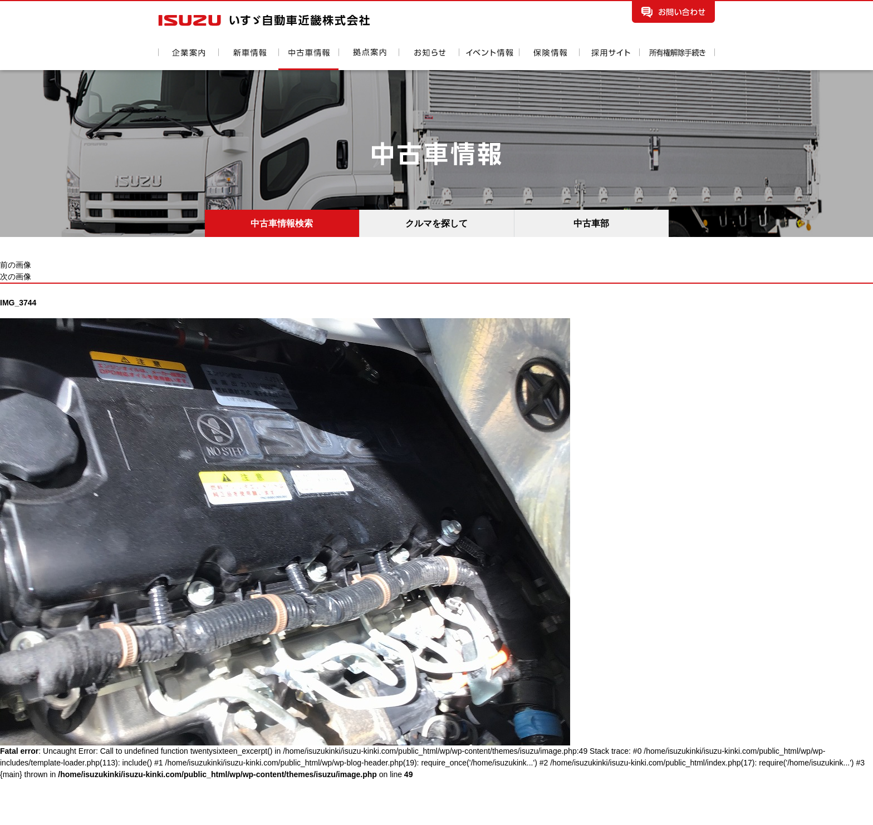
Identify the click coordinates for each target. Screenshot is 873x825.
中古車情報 (308, 59)
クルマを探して (436, 223)
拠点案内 (369, 59)
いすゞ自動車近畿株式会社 (264, 20)
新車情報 (248, 59)
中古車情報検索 (282, 223)
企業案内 (188, 59)
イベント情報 (489, 59)
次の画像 (15, 276)
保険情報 (549, 59)
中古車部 (591, 223)
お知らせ (429, 59)
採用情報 (609, 59)
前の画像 (15, 264)
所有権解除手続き (677, 59)
